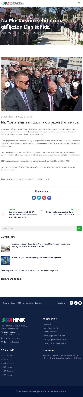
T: (12, 338)
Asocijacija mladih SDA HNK (55, 339)
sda (47, 179)
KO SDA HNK (29, 179)
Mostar (40, 179)
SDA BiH (47, 324)
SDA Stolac (7, 375)
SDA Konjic (6, 359)
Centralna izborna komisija (55, 343)
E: (11, 342)
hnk (20, 179)
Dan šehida (11, 179)
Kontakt (38, 303)
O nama (5, 303)
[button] (7, 84)
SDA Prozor (7, 367)
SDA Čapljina (7, 371)
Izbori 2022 (16, 303)
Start (3, 33)
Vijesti (11, 33)
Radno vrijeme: (10, 332)
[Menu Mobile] (79, 3)
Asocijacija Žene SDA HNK (54, 336)
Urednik (29, 117)
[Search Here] (39, 228)
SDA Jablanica (8, 363)
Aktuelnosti (28, 303)
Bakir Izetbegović (51, 328)
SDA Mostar (7, 355)
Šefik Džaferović (50, 332)
